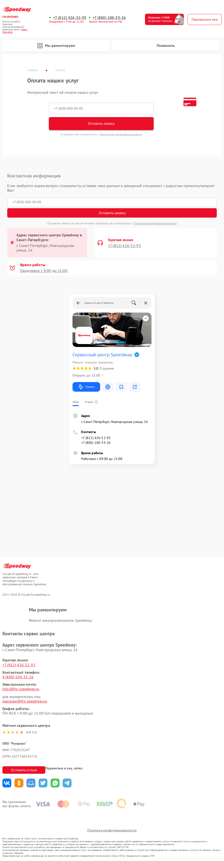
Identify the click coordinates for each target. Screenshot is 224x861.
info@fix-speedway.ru (20, 688)
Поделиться (6, 783)
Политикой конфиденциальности (121, 134)
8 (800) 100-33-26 (18, 676)
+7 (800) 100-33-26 (109, 17)
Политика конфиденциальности (112, 830)
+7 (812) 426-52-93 (69, 17)
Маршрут (86, 387)
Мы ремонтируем (56, 46)
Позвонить (166, 45)
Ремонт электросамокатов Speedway (60, 620)
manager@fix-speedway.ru (24, 701)
